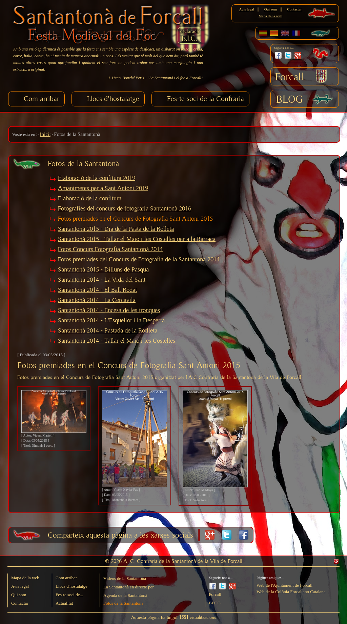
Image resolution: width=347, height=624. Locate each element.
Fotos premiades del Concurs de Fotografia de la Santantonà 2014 (139, 260)
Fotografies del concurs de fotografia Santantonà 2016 (124, 209)
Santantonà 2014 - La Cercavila (97, 300)
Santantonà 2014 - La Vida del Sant (101, 280)
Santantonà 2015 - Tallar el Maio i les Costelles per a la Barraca (137, 239)
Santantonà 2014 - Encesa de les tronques (109, 310)
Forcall (289, 77)
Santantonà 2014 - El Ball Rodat (97, 290)
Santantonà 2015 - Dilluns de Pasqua (103, 270)
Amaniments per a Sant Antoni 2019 (103, 188)
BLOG (289, 100)
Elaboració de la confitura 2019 (96, 178)
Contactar (294, 9)
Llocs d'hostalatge (113, 98)
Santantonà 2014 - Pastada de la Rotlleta (107, 331)
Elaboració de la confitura (89, 199)
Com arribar (41, 98)
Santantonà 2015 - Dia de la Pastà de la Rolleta (116, 229)
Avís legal (246, 9)
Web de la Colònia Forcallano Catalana (291, 591)
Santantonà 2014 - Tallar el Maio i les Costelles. (117, 341)
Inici (45, 134)
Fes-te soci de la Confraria (205, 98)
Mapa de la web (270, 16)
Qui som (270, 9)
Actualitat (64, 603)
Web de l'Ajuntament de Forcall (284, 585)
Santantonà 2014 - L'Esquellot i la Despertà (111, 321)
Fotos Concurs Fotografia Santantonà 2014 (110, 249)
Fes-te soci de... (69, 594)
